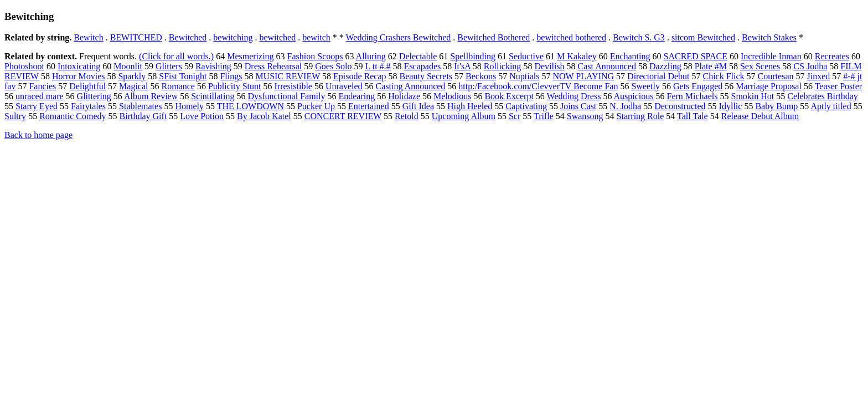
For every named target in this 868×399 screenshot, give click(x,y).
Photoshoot (24, 66)
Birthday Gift (143, 116)
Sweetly (645, 86)
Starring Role (640, 116)
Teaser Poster (838, 86)
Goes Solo (333, 66)
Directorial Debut (658, 76)
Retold (406, 116)
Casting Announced (411, 86)
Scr (514, 116)
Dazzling (665, 66)
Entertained (368, 106)
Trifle (544, 116)
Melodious (452, 96)
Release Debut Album (760, 116)
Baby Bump (776, 106)
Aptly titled (830, 106)
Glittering (94, 96)
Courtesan (776, 76)
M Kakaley (577, 56)
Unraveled (344, 86)
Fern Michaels (692, 96)
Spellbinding (472, 56)
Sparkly (132, 76)
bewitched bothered (571, 37)
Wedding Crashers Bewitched (398, 37)
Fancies (42, 86)
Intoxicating (79, 66)
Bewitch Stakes (769, 37)
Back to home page (38, 135)
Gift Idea (418, 106)
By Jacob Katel (264, 116)
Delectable (418, 56)
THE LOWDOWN (250, 106)
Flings (231, 76)
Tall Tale (692, 116)
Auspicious (634, 96)
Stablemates (140, 106)
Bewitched (187, 37)
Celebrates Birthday (822, 96)
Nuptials (524, 76)
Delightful (87, 86)
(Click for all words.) (176, 56)
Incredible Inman (771, 56)
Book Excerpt (508, 96)
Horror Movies (78, 76)
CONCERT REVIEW (342, 116)
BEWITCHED (136, 37)
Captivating (526, 106)
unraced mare (40, 96)
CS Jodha (810, 66)
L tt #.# (378, 66)
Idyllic (730, 106)
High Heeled (469, 106)
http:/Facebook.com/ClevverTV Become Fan (538, 86)
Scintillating (212, 96)
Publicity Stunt (234, 86)
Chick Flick (724, 76)
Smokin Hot (752, 96)
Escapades (422, 66)
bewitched (277, 37)
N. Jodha (625, 106)
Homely (189, 106)
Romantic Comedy (72, 116)
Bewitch (88, 37)
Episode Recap (359, 76)
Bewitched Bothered (493, 37)
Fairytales (88, 106)
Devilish (549, 66)
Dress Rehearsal (273, 66)
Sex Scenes (760, 66)
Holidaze (404, 96)
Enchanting (630, 56)
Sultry (15, 116)
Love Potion (202, 116)
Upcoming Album (463, 116)
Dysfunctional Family (287, 96)
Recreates (832, 56)
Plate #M (711, 66)
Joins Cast (578, 106)
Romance (178, 86)
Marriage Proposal (769, 86)
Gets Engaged (697, 86)
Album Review (151, 96)
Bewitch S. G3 (639, 37)
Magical (133, 86)
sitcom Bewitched (703, 37)
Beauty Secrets (426, 76)
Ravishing (213, 66)
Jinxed (818, 76)
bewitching (232, 37)
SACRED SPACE (695, 56)
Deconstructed (679, 106)
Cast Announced (607, 66)
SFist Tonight (182, 76)
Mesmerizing (250, 56)
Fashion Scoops (315, 56)
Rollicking (502, 66)
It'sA (462, 66)
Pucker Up (316, 106)
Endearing (356, 96)
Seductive (526, 56)
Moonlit (127, 66)
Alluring (371, 56)
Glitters (169, 66)
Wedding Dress (574, 96)
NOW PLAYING (583, 76)
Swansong (585, 116)
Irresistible (293, 86)
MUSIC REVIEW (287, 76)
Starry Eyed (37, 106)
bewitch (316, 37)
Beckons (481, 76)
